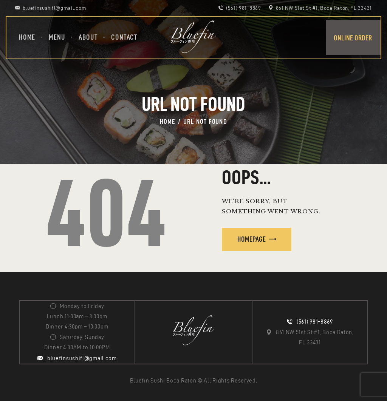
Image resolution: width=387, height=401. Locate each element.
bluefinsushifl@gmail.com (82, 358)
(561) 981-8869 (315, 322)
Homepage (251, 239)
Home (167, 121)
